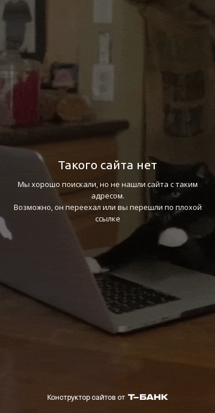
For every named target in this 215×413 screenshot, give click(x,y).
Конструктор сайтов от (107, 397)
